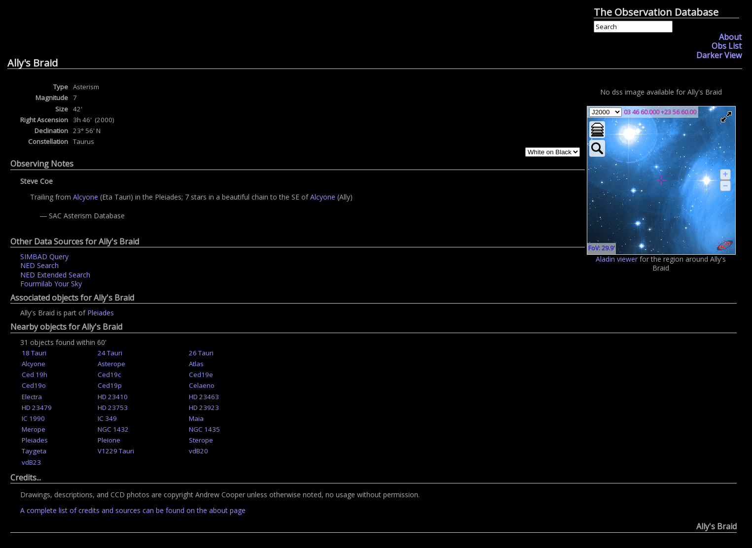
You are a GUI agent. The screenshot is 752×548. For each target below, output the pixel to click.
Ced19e (201, 374)
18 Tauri (34, 352)
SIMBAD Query (44, 256)
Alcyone (86, 197)
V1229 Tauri (116, 450)
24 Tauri (110, 352)
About (730, 37)
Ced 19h (34, 374)
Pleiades (100, 312)
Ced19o (34, 385)
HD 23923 (204, 407)
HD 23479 (37, 407)
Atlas (196, 363)
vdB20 (198, 450)
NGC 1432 (113, 429)
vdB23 (31, 462)
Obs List (727, 45)
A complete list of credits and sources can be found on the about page (133, 510)
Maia (196, 418)
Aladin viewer (617, 259)
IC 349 (107, 418)
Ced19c (109, 374)
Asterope (111, 363)
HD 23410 (113, 396)
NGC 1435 (204, 429)
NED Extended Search (55, 274)
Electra (32, 396)
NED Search (39, 265)
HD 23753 (113, 407)
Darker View (719, 55)
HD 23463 (204, 396)
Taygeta (34, 450)
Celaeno (202, 385)
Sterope (201, 440)
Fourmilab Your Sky (51, 283)
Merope (33, 429)
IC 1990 (33, 418)
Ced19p (110, 385)
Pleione (109, 440)
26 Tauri (201, 352)
